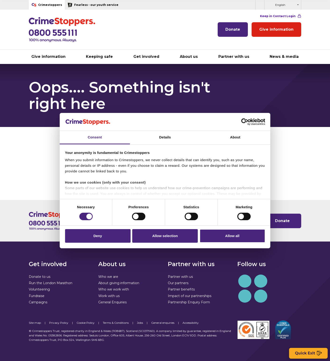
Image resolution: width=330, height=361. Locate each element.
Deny (97, 236)
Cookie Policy (86, 322)
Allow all (232, 236)
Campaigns (38, 302)
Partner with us (180, 277)
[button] (259, 5)
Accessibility (191, 322)
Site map (35, 322)
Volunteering (39, 289)
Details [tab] (165, 137)
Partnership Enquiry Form (189, 302)
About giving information (118, 283)
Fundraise (36, 296)
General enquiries (162, 322)
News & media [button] (284, 56)
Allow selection (165, 236)
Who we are (108, 277)
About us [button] (189, 56)
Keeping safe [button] (99, 56)
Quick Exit (308, 353)
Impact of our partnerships (189, 296)
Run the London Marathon (50, 283)
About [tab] (235, 137)
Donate (232, 29)
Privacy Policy (58, 322)
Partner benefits (181, 289)
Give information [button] (48, 56)
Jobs (140, 322)
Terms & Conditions (116, 322)
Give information (276, 29)
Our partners (178, 283)
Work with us (109, 296)
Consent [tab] (95, 137)
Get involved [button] (146, 56)
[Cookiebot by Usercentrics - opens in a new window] (244, 121)
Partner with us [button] (233, 56)
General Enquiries (112, 302)
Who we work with (113, 289)
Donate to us (39, 277)
